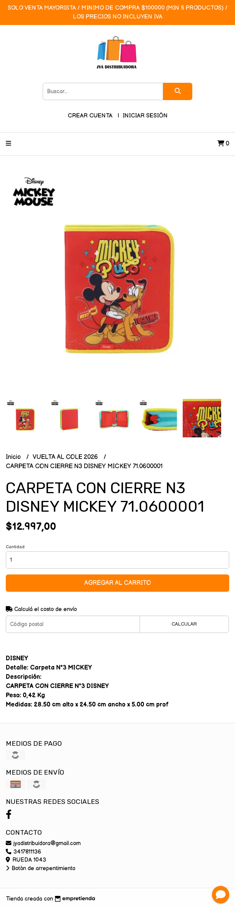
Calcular (184, 624)
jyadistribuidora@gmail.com (43, 843)
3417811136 (23, 852)
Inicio (14, 457)
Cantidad (15, 546)
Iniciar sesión (145, 115)
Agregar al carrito (117, 583)
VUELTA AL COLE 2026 (66, 457)
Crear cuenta (90, 115)
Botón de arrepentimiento (40, 868)
